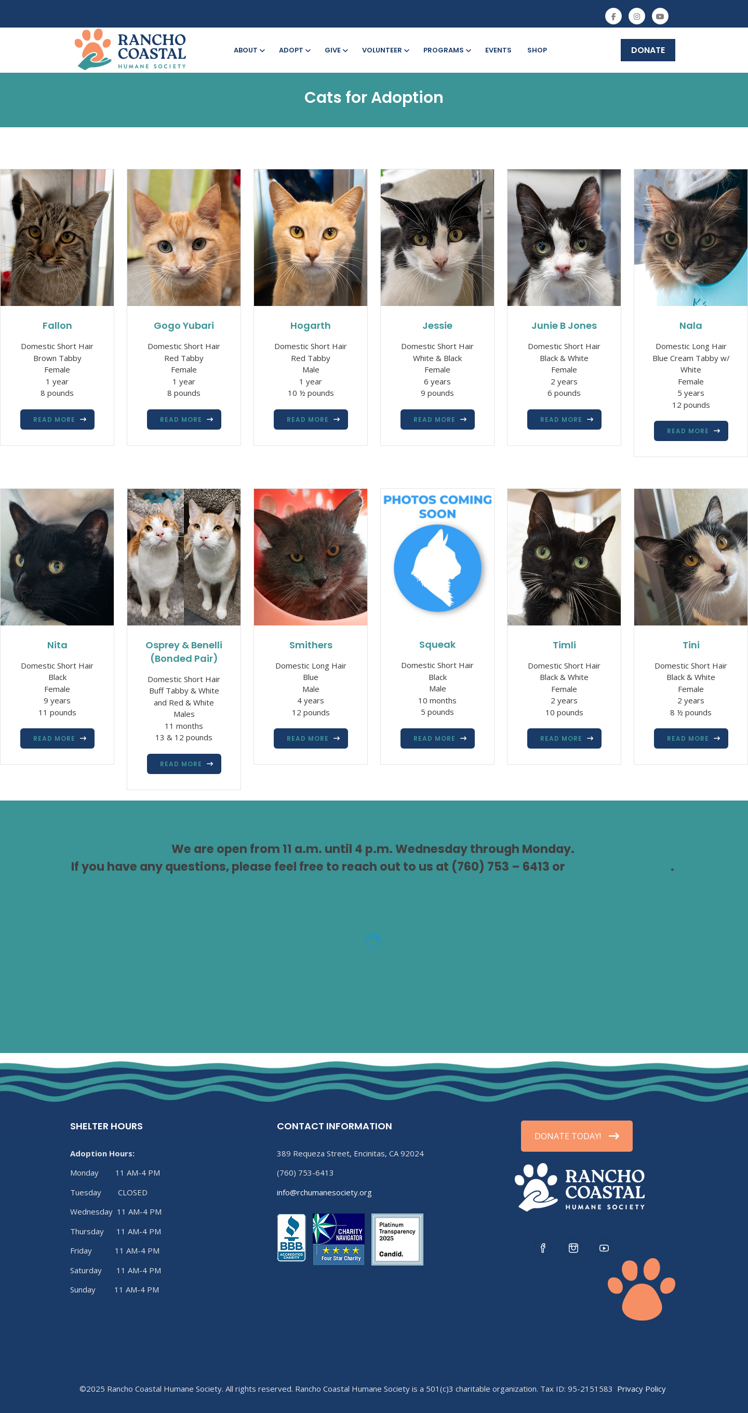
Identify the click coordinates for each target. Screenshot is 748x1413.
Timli (564, 644)
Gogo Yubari (184, 325)
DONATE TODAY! (577, 1136)
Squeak (437, 644)
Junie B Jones (564, 325)
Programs (446, 50)
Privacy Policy (641, 1388)
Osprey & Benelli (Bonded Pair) (183, 651)
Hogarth (310, 325)
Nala (690, 325)
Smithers (310, 644)
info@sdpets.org (619, 866)
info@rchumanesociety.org (324, 1192)
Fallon (57, 325)
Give (335, 50)
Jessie (437, 325)
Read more (54, 419)
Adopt (294, 50)
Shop (537, 50)
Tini (691, 644)
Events (498, 50)
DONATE (648, 50)
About (248, 50)
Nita (57, 644)
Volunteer (385, 50)
